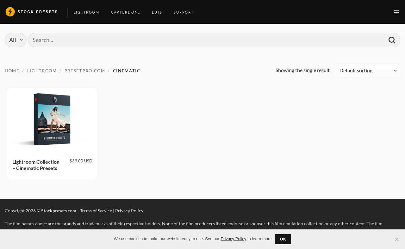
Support (186, 12)
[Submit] (392, 40)
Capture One (128, 12)
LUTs (159, 12)
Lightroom (89, 12)
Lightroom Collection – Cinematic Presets (35, 165)
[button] (396, 12)
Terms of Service (96, 210)
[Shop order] (368, 71)
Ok (283, 239)
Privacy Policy (129, 210)
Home (12, 70)
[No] (396, 241)
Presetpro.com (85, 70)
